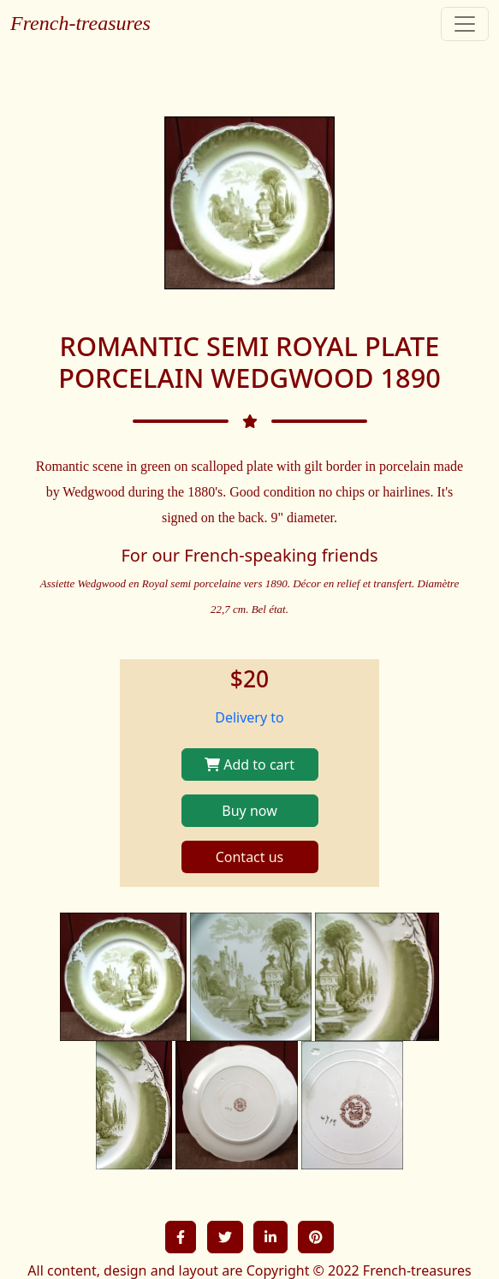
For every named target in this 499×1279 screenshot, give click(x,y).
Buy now (249, 810)
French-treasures (80, 23)
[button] (180, 1237)
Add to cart (249, 764)
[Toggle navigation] (465, 24)
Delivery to (249, 717)
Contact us (250, 857)
